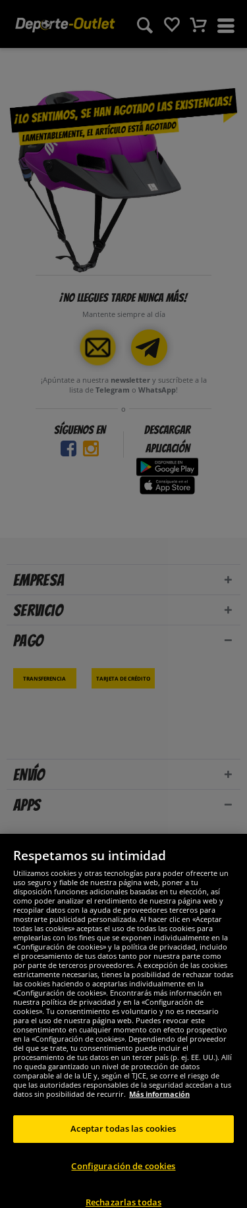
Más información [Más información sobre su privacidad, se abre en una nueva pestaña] (159, 1105)
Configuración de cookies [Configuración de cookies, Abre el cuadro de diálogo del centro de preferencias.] (123, 1176)
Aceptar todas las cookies (123, 1140)
